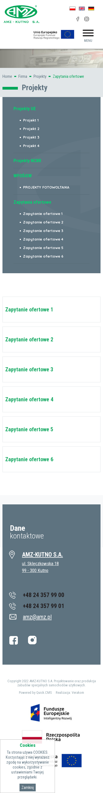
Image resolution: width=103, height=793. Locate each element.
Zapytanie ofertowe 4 (29, 399)
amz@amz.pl (37, 617)
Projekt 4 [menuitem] (31, 145)
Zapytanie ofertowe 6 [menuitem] (43, 256)
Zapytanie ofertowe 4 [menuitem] (43, 239)
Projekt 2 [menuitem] (31, 128)
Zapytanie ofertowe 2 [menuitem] (43, 222)
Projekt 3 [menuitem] (31, 137)
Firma (22, 76)
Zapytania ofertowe (68, 76)
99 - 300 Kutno (35, 570)
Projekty (40, 76)
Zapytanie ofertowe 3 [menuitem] (43, 230)
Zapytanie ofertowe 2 (29, 339)
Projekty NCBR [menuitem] (27, 160)
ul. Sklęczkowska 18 (40, 563)
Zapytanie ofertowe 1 (29, 309)
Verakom (78, 692)
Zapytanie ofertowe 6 (29, 459)
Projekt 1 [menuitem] (31, 120)
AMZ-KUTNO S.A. (42, 554)
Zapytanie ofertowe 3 (29, 369)
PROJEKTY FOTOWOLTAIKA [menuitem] (46, 187)
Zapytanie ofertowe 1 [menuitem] (43, 213)
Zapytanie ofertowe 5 (29, 429)
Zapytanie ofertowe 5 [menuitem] (43, 247)
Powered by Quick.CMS (35, 692)
